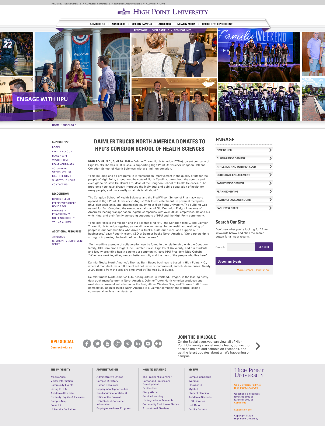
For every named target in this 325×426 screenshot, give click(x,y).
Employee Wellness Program (113, 408)
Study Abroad (151, 392)
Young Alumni (61, 222)
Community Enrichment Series (68, 242)
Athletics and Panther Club (236, 166)
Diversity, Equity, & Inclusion (67, 397)
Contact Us (59, 184)
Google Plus (117, 343)
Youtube (107, 343)
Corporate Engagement (233, 175)
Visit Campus (160, 30)
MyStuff (193, 389)
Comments (240, 402)
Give (162, 3)
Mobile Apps (58, 376)
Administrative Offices (110, 376)
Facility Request (198, 409)
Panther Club (61, 198)
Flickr (158, 343)
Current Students (97, 3)
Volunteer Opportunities (61, 170)
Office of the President (217, 24)
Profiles (68, 125)
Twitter (97, 343)
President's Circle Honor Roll (64, 205)
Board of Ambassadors (234, 199)
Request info (183, 30)
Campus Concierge (200, 376)
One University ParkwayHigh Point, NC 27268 (247, 386)
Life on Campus (142, 24)
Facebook (87, 343)
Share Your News (63, 180)
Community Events (62, 385)
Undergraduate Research (158, 400)
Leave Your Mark (63, 164)
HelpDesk (194, 405)
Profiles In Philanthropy (61, 212)
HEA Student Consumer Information (111, 403)
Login (56, 147)
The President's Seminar (157, 376)
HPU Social (62, 341)
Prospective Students (66, 3)
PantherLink (150, 388)
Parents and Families (128, 3)
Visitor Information (62, 380)
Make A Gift (59, 155)
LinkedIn (138, 343)
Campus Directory (107, 380)
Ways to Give (60, 160)
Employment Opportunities (112, 389)
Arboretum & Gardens (156, 408)
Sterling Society (63, 218)
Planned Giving (227, 191)
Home (55, 125)
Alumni (150, 3)
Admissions (97, 24)
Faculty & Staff (227, 208)
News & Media (186, 24)
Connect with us (61, 347)
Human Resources (107, 385)
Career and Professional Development (157, 382)
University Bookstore (63, 409)
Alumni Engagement (231, 158)
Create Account (63, 151)
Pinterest (127, 343)
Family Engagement (230, 183)
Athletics (164, 24)
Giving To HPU (59, 389)
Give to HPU (224, 150)
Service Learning (153, 396)
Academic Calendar (62, 393)
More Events (245, 270)
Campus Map (58, 401)
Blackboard (195, 385)
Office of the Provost (109, 397)
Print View (262, 270)
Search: (217, 247)
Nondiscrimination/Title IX (112, 393)
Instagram (148, 343)
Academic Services (200, 397)
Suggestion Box (243, 409)
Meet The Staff (61, 175)
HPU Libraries (197, 401)
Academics (118, 24)
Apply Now (140, 30)
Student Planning (199, 393)
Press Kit (56, 405)
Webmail (194, 380)
